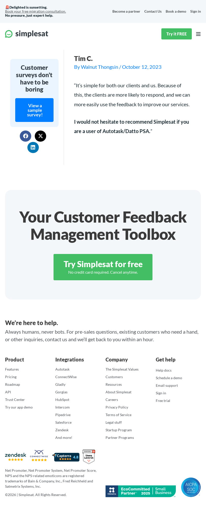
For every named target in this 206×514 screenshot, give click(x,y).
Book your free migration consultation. (35, 11)
